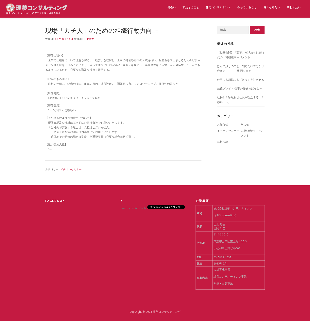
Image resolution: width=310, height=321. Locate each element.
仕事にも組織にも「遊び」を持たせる (240, 79)
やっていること (247, 7)
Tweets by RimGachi (133, 208)
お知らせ (222, 124)
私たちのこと (190, 7)
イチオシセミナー (71, 169)
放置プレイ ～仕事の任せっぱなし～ (239, 88)
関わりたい (294, 7)
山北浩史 (89, 39)
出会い (171, 7)
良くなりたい (272, 7)
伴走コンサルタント (218, 7)
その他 (245, 124)
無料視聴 (222, 142)
